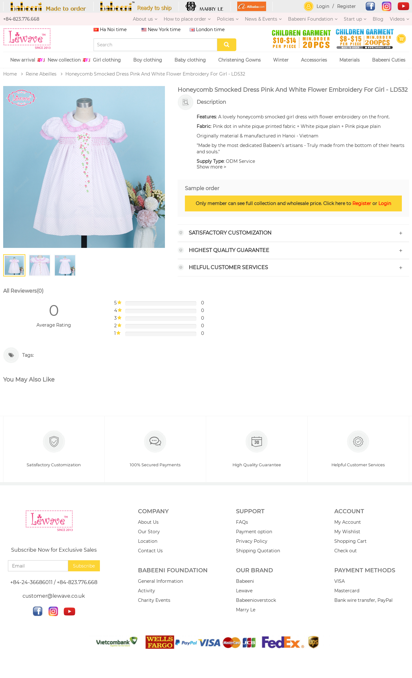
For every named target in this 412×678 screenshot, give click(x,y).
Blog (378, 19)
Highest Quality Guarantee (229, 250)
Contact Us (150, 551)
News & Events (263, 19)
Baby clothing (190, 60)
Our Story (149, 532)
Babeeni (245, 581)
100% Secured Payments (155, 449)
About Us (148, 523)
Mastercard (346, 591)
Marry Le (245, 610)
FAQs (242, 523)
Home (10, 74)
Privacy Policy (251, 542)
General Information (160, 581)
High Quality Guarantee (256, 449)
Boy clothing (147, 60)
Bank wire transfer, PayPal (363, 600)
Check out (345, 551)
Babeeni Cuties (388, 60)
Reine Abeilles (41, 74)
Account (349, 511)
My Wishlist (347, 532)
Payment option (254, 532)
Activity (146, 591)
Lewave (244, 591)
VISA (339, 581)
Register (346, 6)
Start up (355, 19)
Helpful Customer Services (358, 449)
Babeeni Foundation (312, 19)
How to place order (187, 19)
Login (323, 6)
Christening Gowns (239, 60)
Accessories (314, 60)
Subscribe (84, 566)
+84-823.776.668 (21, 19)
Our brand (254, 571)
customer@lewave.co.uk (54, 597)
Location (147, 542)
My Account (347, 523)
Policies (228, 19)
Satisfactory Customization (230, 233)
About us (145, 19)
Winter (281, 60)
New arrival (22, 60)
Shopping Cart (350, 542)
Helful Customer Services (228, 267)
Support (250, 511)
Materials (349, 60)
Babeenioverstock (256, 600)
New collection (64, 60)
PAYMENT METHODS (364, 571)
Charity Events (154, 600)
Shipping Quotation (258, 551)
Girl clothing (107, 60)
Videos (399, 19)
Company (153, 511)
